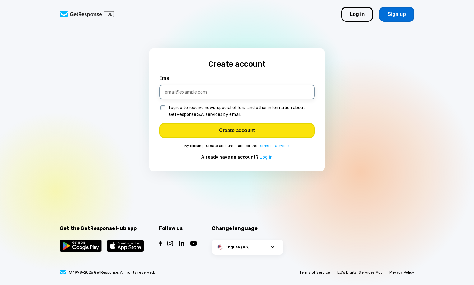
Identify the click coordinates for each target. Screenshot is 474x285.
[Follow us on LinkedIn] (181, 244)
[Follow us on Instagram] (170, 244)
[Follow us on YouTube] (193, 244)
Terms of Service (273, 146)
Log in (266, 157)
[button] (247, 247)
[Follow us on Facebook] (160, 244)
